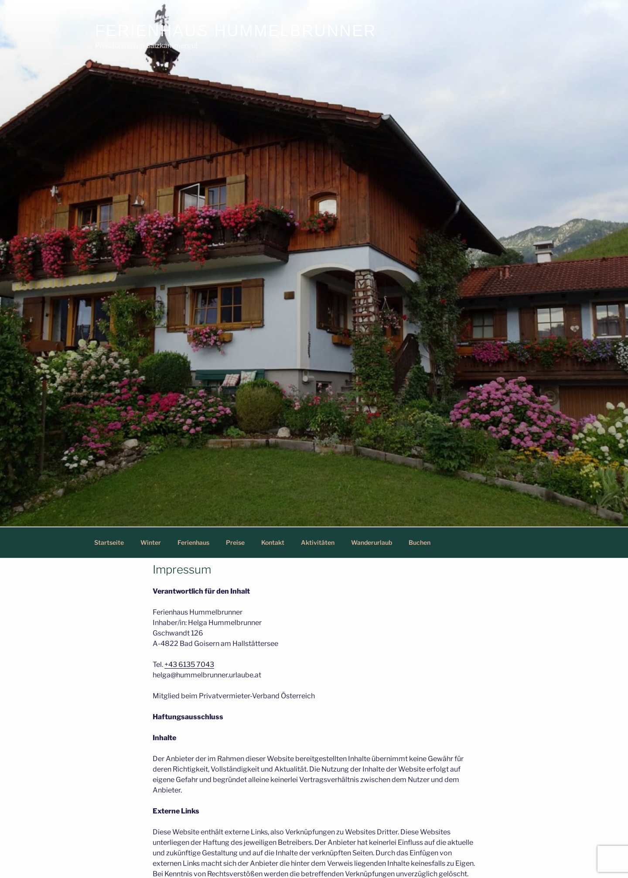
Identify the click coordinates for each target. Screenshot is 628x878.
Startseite (109, 542)
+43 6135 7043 (189, 664)
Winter (150, 542)
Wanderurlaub (371, 542)
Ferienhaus (193, 542)
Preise (235, 542)
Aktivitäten (317, 542)
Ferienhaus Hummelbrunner (235, 31)
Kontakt (272, 542)
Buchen (419, 542)
